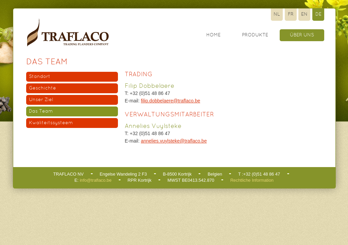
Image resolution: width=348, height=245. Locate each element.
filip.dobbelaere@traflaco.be (170, 100)
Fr (291, 14)
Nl (277, 14)
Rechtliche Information (252, 180)
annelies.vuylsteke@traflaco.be (174, 141)
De (318, 14)
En (304, 14)
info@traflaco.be (95, 180)
